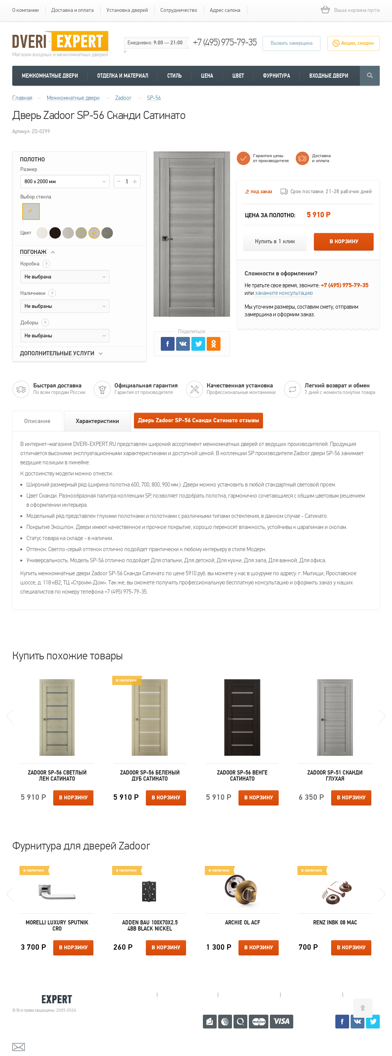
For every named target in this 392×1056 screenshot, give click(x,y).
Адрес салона (225, 10)
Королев (187, 995)
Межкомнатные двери (50, 75)
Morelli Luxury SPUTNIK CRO (57, 925)
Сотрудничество (178, 10)
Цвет (238, 75)
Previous (10, 716)
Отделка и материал (122, 75)
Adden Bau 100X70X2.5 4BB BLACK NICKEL (150, 925)
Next (382, 716)
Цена (207, 75)
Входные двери (328, 75)
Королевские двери (45, 999)
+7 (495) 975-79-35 (224, 42)
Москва (372, 995)
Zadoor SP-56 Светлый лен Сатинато (57, 776)
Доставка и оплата (72, 10)
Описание (37, 421)
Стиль (174, 75)
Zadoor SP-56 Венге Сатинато (242, 776)
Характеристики (97, 421)
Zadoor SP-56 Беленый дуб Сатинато (150, 776)
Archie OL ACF (242, 922)
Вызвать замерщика (291, 43)
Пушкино (249, 995)
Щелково (311, 995)
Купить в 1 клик (275, 241)
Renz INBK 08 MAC (335, 922)
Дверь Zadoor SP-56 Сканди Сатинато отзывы (198, 420)
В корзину (344, 241)
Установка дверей (127, 10)
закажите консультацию (284, 293)
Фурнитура (276, 75)
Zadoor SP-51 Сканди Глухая (335, 776)
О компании (25, 10)
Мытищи (127, 995)
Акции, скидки (357, 43)
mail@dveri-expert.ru (50, 1046)
